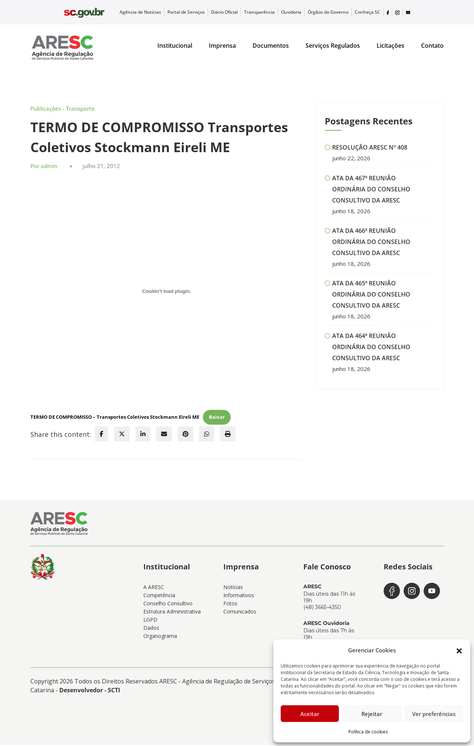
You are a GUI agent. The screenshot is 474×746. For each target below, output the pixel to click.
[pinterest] (185, 435)
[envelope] (164, 435)
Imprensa (222, 46)
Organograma (160, 636)
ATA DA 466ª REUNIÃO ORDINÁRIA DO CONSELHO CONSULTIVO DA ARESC (371, 243)
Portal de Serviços (212, 12)
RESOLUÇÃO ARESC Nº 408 (369, 149)
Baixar (217, 418)
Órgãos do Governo (337, 12)
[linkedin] (143, 435)
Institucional (174, 46)
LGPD (150, 620)
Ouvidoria (304, 12)
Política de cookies (368, 732)
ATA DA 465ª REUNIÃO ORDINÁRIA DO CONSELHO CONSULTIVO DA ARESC (371, 295)
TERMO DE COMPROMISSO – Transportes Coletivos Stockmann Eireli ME (114, 418)
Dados (151, 628)
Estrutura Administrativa (172, 612)
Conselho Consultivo (168, 604)
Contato (432, 46)
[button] (459, 650)
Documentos (271, 46)
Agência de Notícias (172, 12)
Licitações (390, 46)
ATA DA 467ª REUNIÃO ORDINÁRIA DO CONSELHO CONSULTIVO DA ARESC (371, 190)
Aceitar (309, 713)
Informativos (238, 596)
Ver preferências (433, 713)
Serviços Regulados (333, 46)
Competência (159, 596)
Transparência (277, 12)
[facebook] (101, 435)
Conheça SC (370, 12)
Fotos (230, 604)
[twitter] (122, 435)
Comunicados (239, 612)
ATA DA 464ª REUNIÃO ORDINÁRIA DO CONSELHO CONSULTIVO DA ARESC (371, 348)
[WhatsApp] (206, 435)
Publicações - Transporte (62, 110)
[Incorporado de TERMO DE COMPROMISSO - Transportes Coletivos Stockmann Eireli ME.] (166, 292)
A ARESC (153, 588)
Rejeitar (371, 713)
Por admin (43, 167)
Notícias (233, 588)
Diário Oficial (246, 12)
